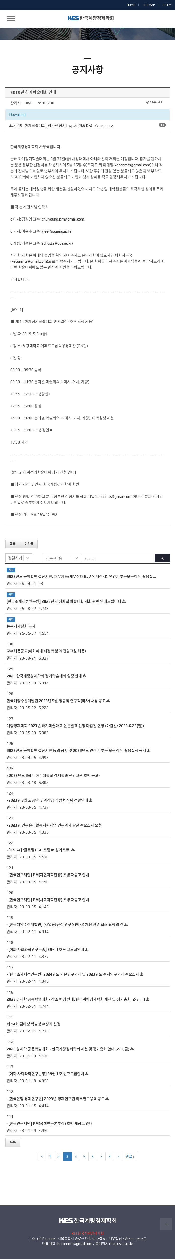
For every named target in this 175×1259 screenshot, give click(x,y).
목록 (13, 544)
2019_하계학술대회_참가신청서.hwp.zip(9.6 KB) (52, 125)
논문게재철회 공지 (21, 626)
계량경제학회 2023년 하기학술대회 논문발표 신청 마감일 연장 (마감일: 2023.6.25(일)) (75, 726)
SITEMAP (149, 5)
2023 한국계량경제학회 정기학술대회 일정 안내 (44, 676)
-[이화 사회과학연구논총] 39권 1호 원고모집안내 (45, 949)
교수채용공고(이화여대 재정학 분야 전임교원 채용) (46, 651)
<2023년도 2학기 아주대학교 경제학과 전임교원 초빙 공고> (54, 775)
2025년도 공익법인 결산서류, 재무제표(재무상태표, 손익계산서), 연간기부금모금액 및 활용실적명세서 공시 (91, 576)
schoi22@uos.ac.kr (57, 243)
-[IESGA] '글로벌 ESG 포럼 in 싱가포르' (38, 850)
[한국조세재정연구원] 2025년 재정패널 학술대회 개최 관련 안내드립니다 (64, 601)
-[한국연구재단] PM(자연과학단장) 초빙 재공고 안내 (48, 875)
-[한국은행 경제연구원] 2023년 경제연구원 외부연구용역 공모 (56, 1099)
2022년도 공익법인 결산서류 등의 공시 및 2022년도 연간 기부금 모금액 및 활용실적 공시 (76, 750)
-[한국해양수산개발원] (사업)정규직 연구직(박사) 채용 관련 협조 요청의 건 (65, 924)
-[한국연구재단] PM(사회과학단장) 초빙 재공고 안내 (48, 900)
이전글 (28, 544)
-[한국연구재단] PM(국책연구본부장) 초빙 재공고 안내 (50, 1123)
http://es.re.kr (122, 1244)
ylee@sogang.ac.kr (56, 231)
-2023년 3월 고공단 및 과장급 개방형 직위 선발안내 (47, 800)
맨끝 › (129, 1156)
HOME (131, 5)
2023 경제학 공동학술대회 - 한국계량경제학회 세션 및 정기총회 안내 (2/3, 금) (68, 1049)
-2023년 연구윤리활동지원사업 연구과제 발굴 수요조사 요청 (54, 825)
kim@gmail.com (71, 219)
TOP (166, 1224)
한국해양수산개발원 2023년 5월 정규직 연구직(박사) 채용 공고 (56, 701)
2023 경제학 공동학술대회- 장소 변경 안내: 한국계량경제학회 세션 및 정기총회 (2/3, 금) (76, 999)
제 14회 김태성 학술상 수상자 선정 (34, 1024)
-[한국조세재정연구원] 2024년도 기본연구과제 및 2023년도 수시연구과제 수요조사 (73, 974)
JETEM (166, 5)
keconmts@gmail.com (132, 165)
